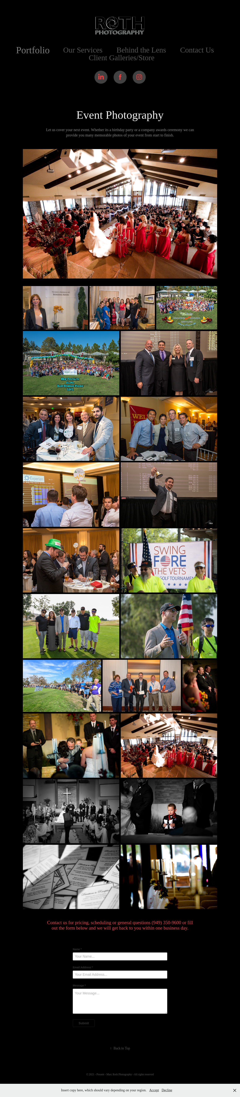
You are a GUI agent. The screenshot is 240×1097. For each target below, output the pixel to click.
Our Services (82, 50)
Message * (79, 985)
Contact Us (197, 50)
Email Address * (83, 967)
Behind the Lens (141, 50)
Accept (154, 1090)
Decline (167, 1090)
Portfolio (33, 50)
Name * (77, 949)
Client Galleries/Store (122, 57)
